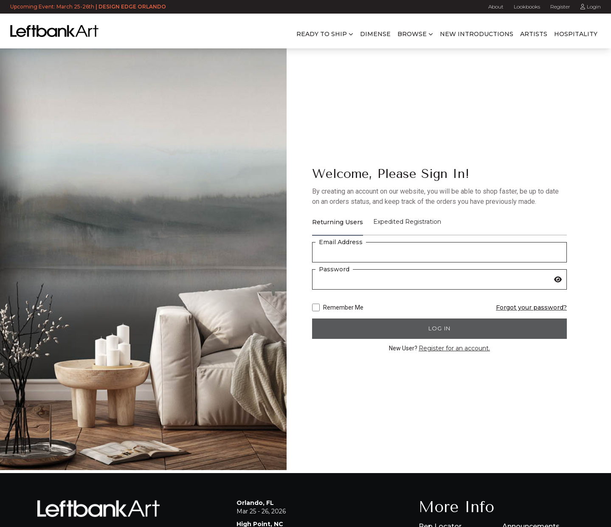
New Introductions (476, 34)
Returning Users (337, 222)
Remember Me (337, 307)
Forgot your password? (531, 307)
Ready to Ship (321, 34)
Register (560, 6)
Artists (533, 34)
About (496, 6)
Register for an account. (454, 348)
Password (334, 269)
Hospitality (575, 34)
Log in (439, 328)
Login (590, 6)
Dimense (375, 34)
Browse (412, 34)
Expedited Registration (407, 221)
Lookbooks (527, 6)
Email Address (341, 242)
